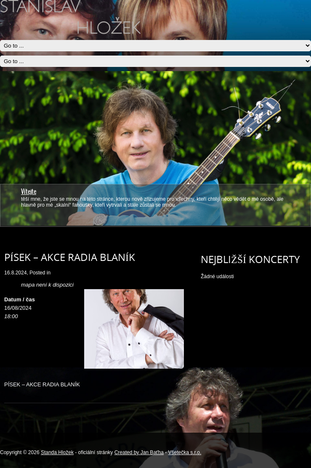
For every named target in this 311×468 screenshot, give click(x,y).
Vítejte (28, 191)
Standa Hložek (57, 452)
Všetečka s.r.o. (185, 452)
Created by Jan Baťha (139, 452)
